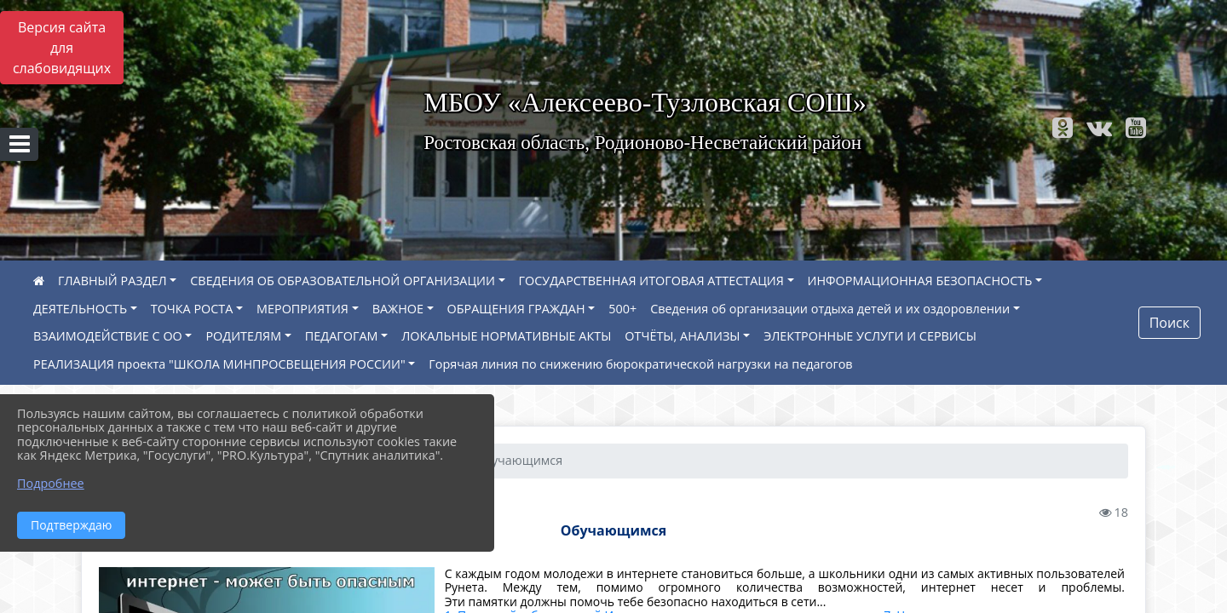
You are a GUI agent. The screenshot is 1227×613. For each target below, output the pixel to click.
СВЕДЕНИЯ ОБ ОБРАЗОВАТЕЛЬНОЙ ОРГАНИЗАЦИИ (342, 280)
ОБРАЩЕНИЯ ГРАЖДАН (516, 309)
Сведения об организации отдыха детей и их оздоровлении (830, 309)
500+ (622, 309)
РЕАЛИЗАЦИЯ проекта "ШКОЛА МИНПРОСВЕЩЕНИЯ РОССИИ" (219, 364)
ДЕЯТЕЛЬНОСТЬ (80, 309)
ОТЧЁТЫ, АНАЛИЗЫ (682, 336)
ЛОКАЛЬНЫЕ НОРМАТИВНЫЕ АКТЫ (506, 336)
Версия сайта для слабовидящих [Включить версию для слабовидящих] (62, 47)
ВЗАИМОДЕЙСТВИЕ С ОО (107, 336)
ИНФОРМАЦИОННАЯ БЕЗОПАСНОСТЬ (920, 280)
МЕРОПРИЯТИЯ (302, 309)
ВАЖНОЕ (397, 309)
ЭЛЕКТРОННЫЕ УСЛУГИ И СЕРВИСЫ (869, 336)
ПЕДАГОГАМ (341, 336)
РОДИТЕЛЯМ (243, 336)
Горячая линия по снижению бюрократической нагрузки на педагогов (640, 364)
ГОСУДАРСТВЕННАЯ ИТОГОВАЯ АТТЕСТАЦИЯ (651, 280)
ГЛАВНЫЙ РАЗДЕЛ (112, 280)
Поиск (1169, 322)
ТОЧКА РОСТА (192, 309)
